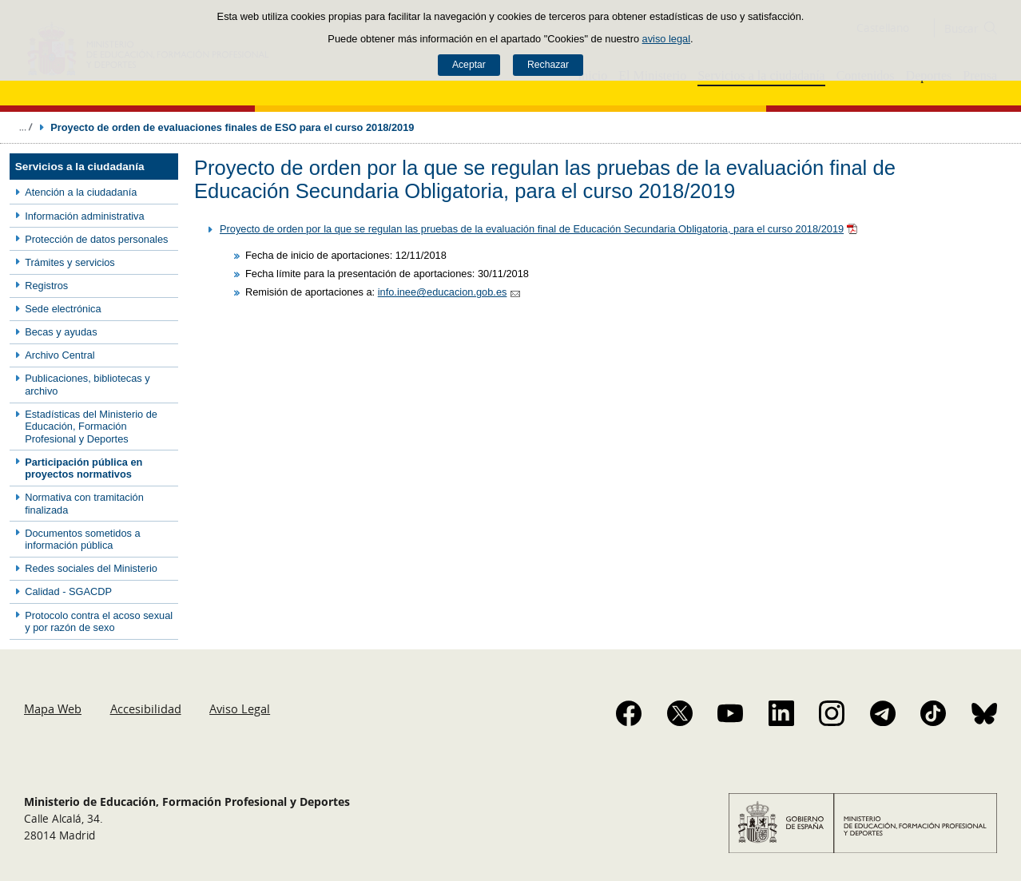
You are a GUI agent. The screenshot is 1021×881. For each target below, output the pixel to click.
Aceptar (469, 64)
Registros (46, 286)
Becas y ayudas (61, 332)
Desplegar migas (25, 127)
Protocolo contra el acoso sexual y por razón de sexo (99, 621)
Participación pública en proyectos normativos (83, 468)
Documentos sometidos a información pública (82, 539)
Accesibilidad (145, 708)
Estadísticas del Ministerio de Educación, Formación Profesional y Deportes (91, 426)
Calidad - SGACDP (68, 591)
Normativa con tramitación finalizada (84, 503)
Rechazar (548, 64)
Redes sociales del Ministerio (91, 568)
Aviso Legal (239, 708)
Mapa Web (52, 708)
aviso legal (666, 39)
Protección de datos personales (96, 239)
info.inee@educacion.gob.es (442, 292)
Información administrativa (84, 216)
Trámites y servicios (70, 262)
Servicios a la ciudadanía (80, 167)
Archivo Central (59, 355)
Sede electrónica (63, 309)
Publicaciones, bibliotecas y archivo (87, 384)
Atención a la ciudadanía (81, 192)
